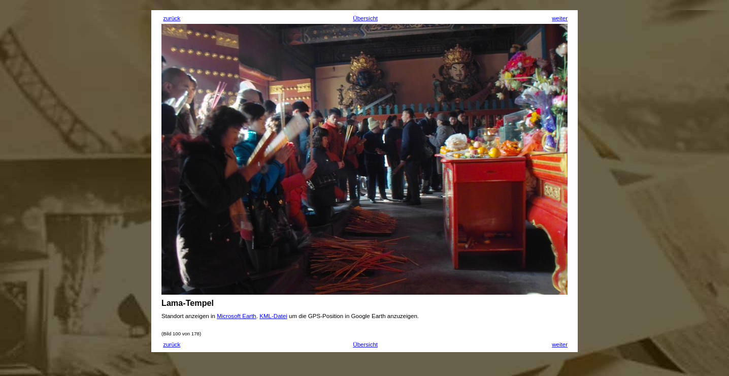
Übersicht (365, 18)
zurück (171, 18)
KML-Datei (273, 316)
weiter (560, 18)
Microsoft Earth (236, 316)
